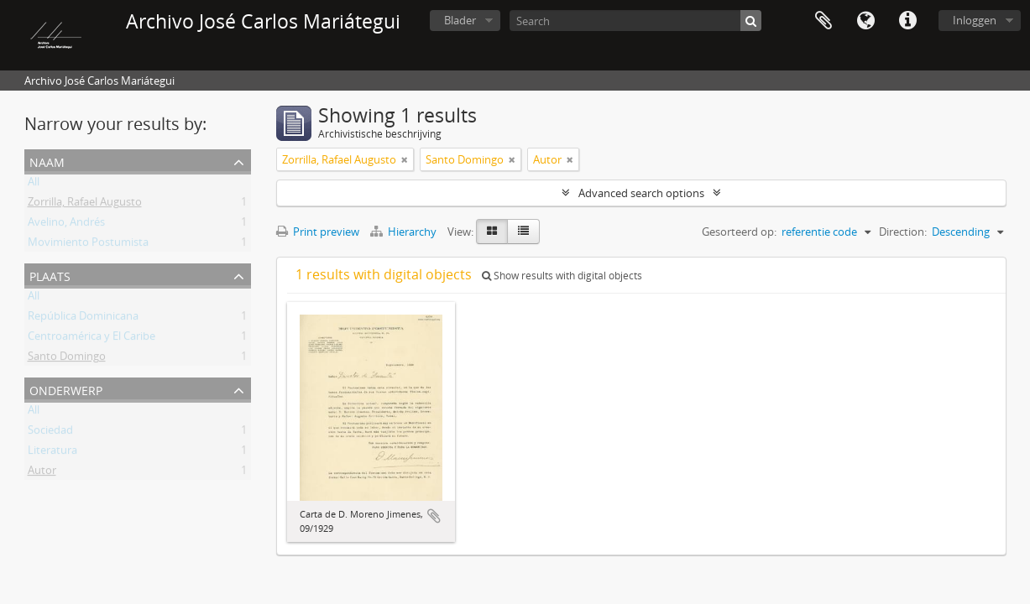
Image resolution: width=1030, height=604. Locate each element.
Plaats (50, 274)
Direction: (903, 231)
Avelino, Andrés (66, 224)
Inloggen (974, 20)
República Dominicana (83, 318)
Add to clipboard (434, 516)
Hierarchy (404, 231)
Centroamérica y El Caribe (91, 338)
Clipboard (823, 21)
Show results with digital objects (562, 275)
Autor (42, 473)
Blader (460, 20)
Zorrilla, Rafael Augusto (85, 204)
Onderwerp (65, 389)
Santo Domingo (67, 359)
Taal (865, 21)
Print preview (317, 231)
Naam (47, 160)
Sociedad (50, 432)
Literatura (52, 453)
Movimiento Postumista (88, 245)
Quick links (907, 21)
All (33, 184)
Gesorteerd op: (739, 231)
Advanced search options (641, 192)
